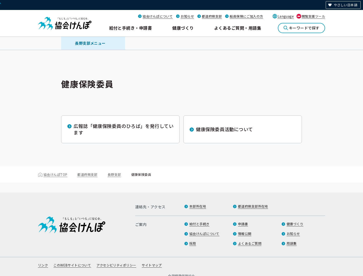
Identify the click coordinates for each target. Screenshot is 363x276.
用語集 (292, 243)
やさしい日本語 (345, 5)
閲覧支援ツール (313, 16)
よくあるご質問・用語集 (237, 28)
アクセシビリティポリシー (116, 265)
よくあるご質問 (249, 243)
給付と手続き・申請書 (130, 28)
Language (286, 16)
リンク (43, 265)
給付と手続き (199, 224)
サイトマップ (152, 265)
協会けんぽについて (158, 16)
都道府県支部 (212, 16)
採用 (192, 243)
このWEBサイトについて (72, 265)
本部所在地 (197, 206)
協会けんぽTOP (55, 174)
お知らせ (187, 16)
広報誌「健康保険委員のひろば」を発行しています (124, 129)
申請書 (243, 224)
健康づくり (183, 28)
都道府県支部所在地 (253, 206)
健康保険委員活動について (224, 129)
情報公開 (244, 233)
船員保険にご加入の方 (246, 16)
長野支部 (114, 174)
